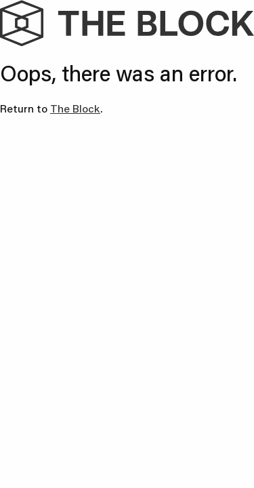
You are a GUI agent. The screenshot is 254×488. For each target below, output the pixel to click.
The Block (75, 108)
